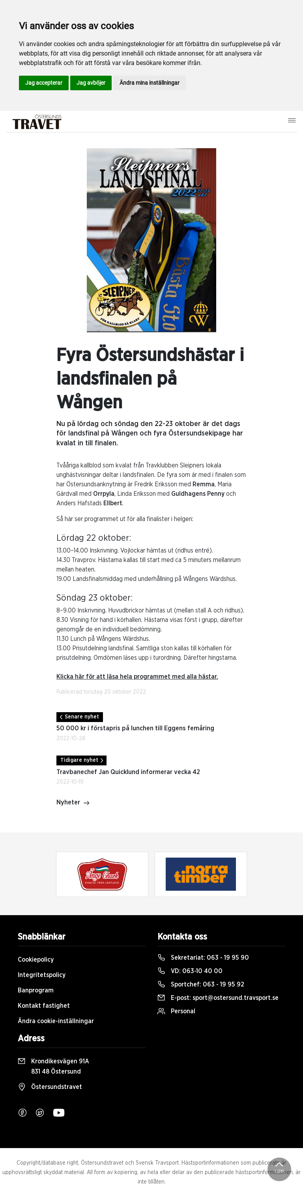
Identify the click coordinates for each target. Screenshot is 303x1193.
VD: (190, 971)
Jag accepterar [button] (43, 83)
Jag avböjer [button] (91, 83)
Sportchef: (200, 984)
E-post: (218, 998)
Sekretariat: (203, 958)
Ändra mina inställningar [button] (150, 83)
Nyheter (73, 803)
